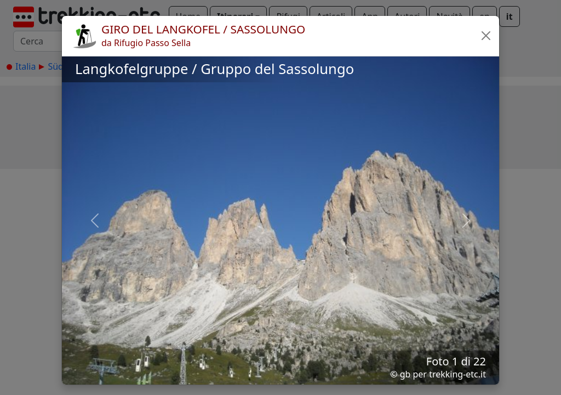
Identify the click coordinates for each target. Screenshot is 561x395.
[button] (486, 35)
